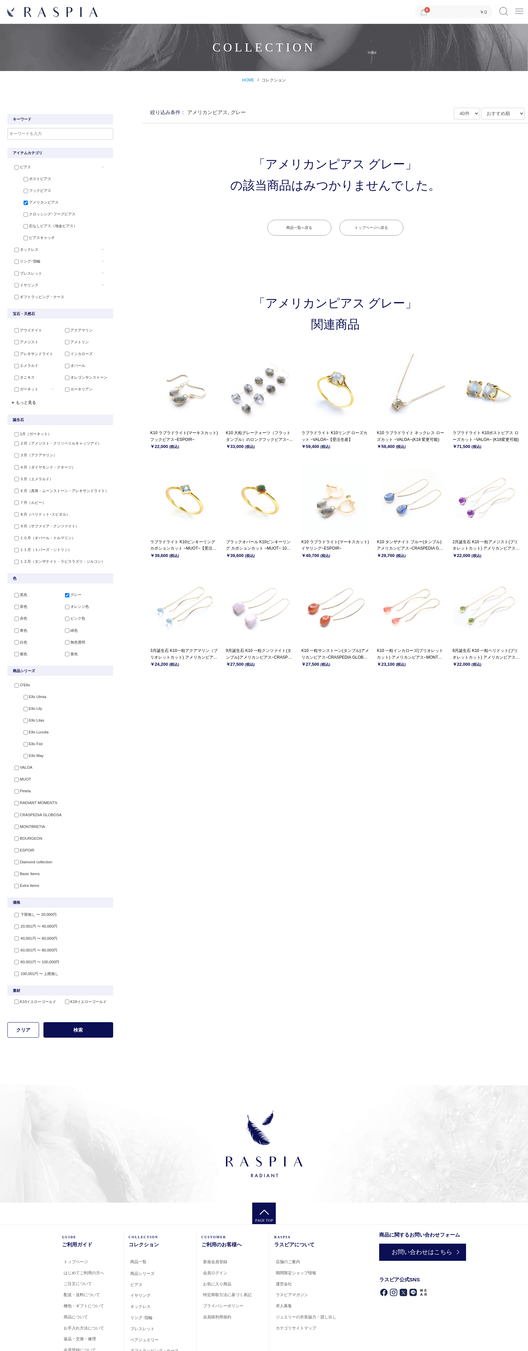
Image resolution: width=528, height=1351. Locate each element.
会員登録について (80, 1311)
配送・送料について (82, 1256)
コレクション (274, 80)
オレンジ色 (73, 588)
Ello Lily (25, 685)
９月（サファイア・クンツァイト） (43, 510)
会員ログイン (215, 1234)
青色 (17, 610)
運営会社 (284, 1245)
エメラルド (23, 355)
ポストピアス (30, 178)
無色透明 (71, 621)
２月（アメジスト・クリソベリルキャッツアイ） (54, 433)
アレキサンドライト (30, 344)
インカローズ (75, 344)
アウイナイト (24, 322)
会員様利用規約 (217, 1278)
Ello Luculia (28, 707)
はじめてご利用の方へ (84, 1234)
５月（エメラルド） (30, 466)
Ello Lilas (26, 696)
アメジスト (23, 333)
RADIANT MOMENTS (31, 772)
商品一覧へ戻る (299, 228)
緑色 (67, 610)
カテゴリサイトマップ (296, 1289)
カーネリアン (75, 377)
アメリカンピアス (33, 200)
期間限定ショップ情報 (296, 1234)
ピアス (19, 167)
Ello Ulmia (27, 674)
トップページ (76, 1223)
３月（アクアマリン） (32, 444)
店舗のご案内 (288, 1223)
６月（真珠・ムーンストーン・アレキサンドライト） (58, 477)
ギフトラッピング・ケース (36, 287)
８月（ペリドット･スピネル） (38, 498)
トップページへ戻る (371, 228)
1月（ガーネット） (29, 422)
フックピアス (30, 189)
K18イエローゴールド (82, 963)
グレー (69, 577)
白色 (17, 621)
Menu (519, 9)
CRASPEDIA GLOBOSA (34, 784)
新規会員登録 (215, 1223)
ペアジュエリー (144, 1300)
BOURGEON (24, 805)
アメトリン (73, 333)
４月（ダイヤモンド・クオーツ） (41, 455)
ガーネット (23, 377)
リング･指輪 (24, 255)
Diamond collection (29, 827)
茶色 (17, 588)
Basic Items (23, 838)
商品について (76, 1278)
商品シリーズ (142, 1235)
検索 (78, 991)
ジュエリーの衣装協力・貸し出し (306, 1278)
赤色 (17, 599)
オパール (71, 355)
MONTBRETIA (25, 794)
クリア (23, 991)
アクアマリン (75, 322)
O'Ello (18, 663)
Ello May (26, 729)
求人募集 (284, 1267)
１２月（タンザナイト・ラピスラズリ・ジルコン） (56, 542)
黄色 (67, 632)
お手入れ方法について (84, 1289)
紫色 (17, 632)
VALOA (19, 740)
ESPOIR (20, 816)
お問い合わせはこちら (418, 1213)
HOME (248, 80)
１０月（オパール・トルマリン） (41, 520)
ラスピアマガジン (292, 1256)
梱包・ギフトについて (84, 1267)
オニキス (21, 366)
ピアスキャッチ (31, 233)
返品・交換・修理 (80, 1300)
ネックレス (23, 244)
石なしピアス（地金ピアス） (43, 222)
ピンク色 (71, 599)
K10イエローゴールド (32, 963)
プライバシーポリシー (223, 1267)
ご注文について (78, 1245)
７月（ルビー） (26, 488)
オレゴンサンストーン (82, 366)
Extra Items (23, 849)
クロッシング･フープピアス (42, 211)
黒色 (17, 577)
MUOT (19, 751)
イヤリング (23, 277)
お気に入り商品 (217, 1245)
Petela (19, 762)
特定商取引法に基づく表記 (227, 1256)
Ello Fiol (25, 718)
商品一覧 (138, 1223)
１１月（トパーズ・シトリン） (39, 531)
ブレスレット (24, 266)
